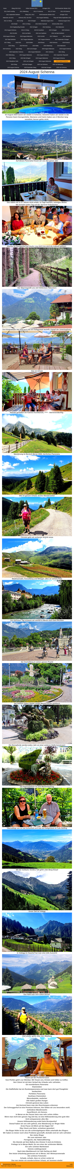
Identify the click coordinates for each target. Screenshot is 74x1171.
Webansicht (69, 1166)
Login (71, 1164)
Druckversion (6, 1164)
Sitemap (13, 1164)
